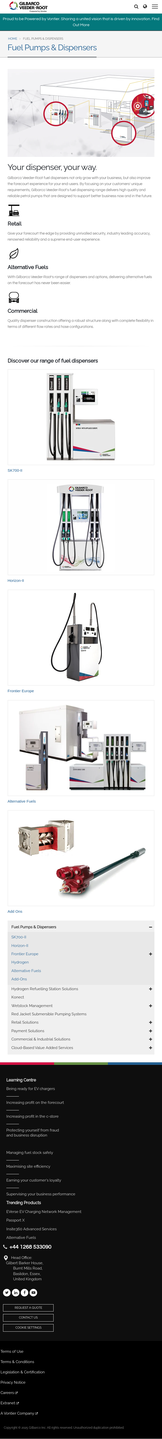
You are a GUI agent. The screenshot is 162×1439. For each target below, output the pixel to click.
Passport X (15, 1220)
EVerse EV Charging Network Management (43, 1211)
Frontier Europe (24, 954)
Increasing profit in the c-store (32, 1116)
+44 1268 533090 (30, 1247)
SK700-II (18, 937)
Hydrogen (20, 962)
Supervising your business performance (40, 1194)
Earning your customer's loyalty (33, 1180)
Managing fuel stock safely (29, 1152)
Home (12, 38)
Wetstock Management (32, 1006)
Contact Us (28, 1317)
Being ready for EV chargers (30, 1088)
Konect (17, 997)
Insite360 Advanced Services (31, 1229)
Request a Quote (28, 1308)
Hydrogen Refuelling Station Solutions (44, 989)
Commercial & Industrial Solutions (40, 1039)
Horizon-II (19, 945)
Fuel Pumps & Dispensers (33, 927)
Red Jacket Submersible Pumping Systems (48, 1014)
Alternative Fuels (26, 971)
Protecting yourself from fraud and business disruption (32, 1133)
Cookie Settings (28, 1327)
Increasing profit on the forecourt (35, 1102)
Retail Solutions (24, 1022)
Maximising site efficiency (28, 1166)
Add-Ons (19, 979)
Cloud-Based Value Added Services (42, 1047)
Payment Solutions (27, 1031)
